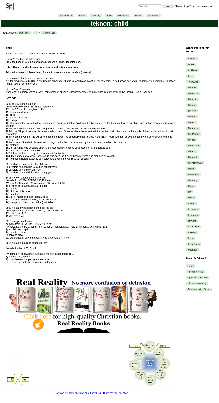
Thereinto (192, 99)
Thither (191, 169)
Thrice (191, 186)
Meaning (96, 15)
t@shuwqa (193, 82)
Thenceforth (194, 145)
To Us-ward (193, 226)
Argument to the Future (199, 289)
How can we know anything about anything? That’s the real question (91, 393)
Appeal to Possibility (197, 277)
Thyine (191, 197)
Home (82, 15)
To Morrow (193, 215)
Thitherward (193, 174)
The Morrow (194, 134)
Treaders (192, 232)
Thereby (192, 87)
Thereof (191, 105)
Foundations (66, 15)
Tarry (190, 76)
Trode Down (194, 244)
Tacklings (192, 70)
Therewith (192, 157)
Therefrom (193, 93)
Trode (190, 238)
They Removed (195, 163)
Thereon (192, 111)
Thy (189, 192)
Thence (191, 140)
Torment (192, 221)
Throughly (193, 180)
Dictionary (123, 15)
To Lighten (193, 209)
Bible (109, 15)
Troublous (192, 250)
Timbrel (191, 203)
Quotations (153, 15)
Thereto (191, 122)
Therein (191, 151)
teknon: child (49, 33)
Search (168, 6)
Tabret (191, 64)
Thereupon (193, 128)
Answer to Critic (195, 272)
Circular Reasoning (197, 283)
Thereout (192, 116)
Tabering (192, 58)
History (138, 15)
